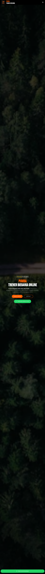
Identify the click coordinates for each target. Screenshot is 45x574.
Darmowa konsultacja (22, 301)
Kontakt (28, 296)
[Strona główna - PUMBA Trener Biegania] (8, 2)
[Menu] (43, 2)
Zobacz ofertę (17, 296)
